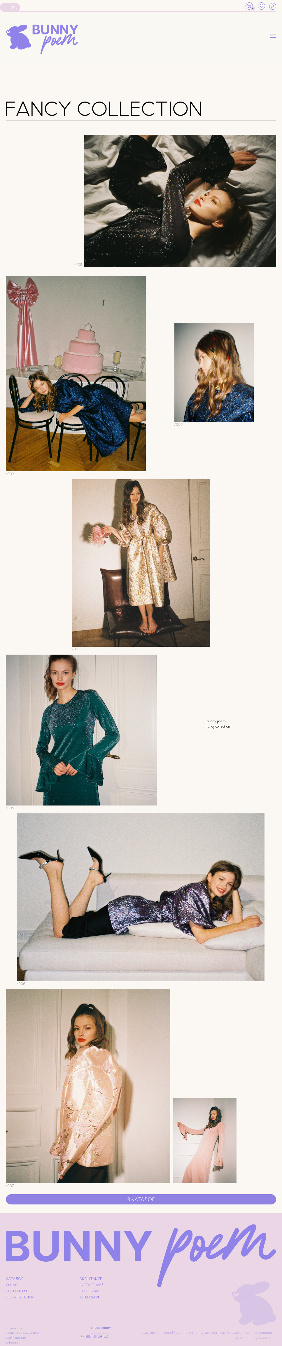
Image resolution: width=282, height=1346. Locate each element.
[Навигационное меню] (273, 36)
